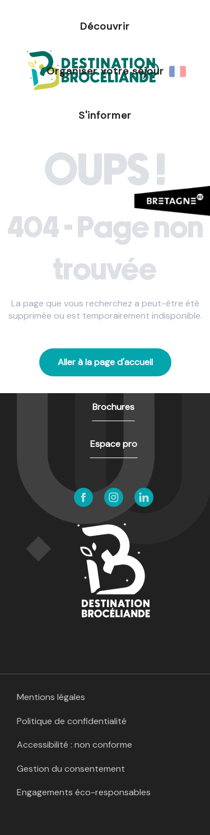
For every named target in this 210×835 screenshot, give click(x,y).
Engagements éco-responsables (84, 792)
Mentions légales (51, 697)
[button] (178, 71)
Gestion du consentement (71, 769)
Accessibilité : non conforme (74, 744)
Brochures (113, 407)
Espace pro (113, 444)
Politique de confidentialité (72, 721)
